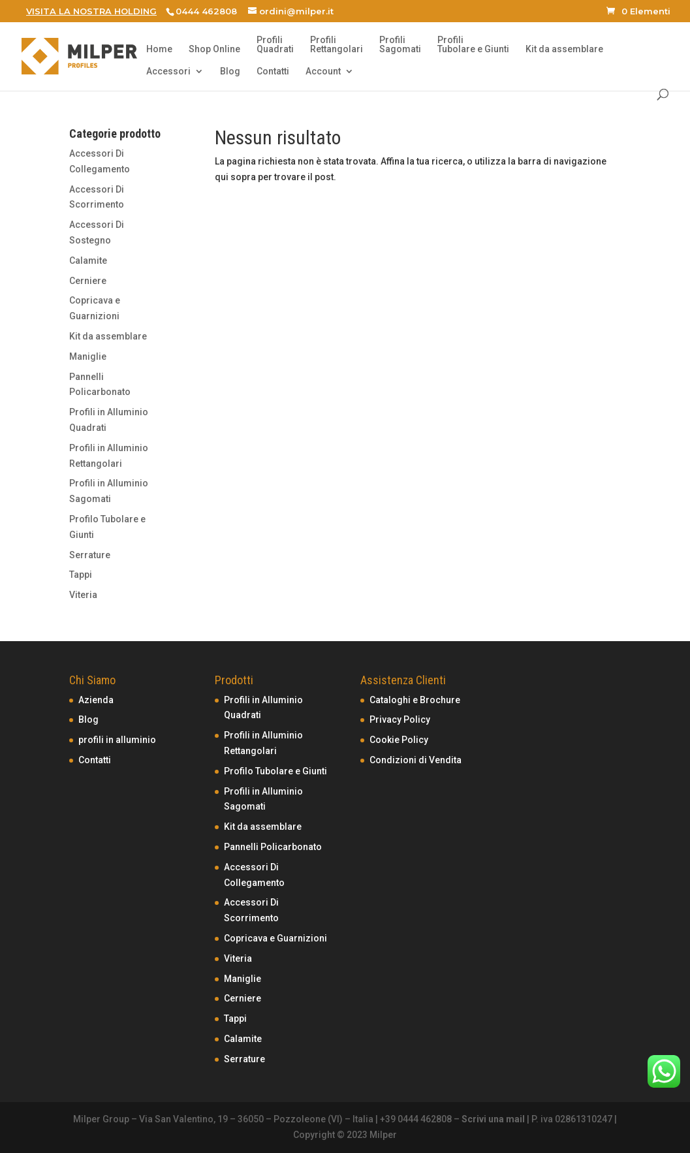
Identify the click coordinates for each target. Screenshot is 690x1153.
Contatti (273, 71)
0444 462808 (206, 11)
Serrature (89, 555)
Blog (230, 71)
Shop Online (214, 49)
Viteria (83, 595)
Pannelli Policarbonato (273, 847)
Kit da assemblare (564, 49)
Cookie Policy (398, 739)
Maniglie (87, 356)
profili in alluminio (117, 739)
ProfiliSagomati (400, 44)
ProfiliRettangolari (336, 44)
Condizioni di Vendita (415, 760)
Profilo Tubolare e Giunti (275, 771)
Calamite (88, 260)
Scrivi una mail (493, 1119)
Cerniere (87, 281)
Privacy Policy (399, 719)
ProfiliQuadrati (275, 44)
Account (323, 71)
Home (159, 49)
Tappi (80, 574)
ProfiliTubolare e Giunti (473, 44)
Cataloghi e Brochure (414, 700)
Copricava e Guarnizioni (275, 938)
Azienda (96, 700)
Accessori (168, 71)
